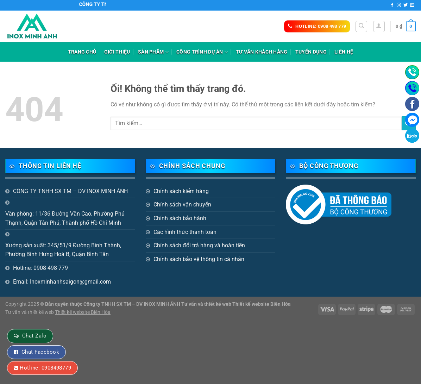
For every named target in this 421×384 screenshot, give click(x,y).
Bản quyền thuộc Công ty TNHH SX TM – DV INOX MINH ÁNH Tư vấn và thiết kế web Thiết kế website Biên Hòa (168, 304)
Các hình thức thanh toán (184, 232)
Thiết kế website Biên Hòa (83, 312)
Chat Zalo (34, 336)
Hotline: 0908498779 (45, 368)
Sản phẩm (153, 52)
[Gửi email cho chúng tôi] (412, 5)
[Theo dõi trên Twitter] (405, 5)
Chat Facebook (40, 352)
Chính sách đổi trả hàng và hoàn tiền (199, 245)
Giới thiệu (117, 52)
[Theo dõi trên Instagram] (399, 5)
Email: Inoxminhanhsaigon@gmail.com (62, 281)
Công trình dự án (202, 52)
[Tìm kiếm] (361, 26)
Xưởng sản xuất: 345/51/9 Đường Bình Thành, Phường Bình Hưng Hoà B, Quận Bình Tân (63, 250)
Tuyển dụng (311, 52)
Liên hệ (343, 52)
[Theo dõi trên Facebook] (392, 5)
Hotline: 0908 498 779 (40, 268)
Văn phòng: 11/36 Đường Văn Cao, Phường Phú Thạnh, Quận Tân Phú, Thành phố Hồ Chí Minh (65, 218)
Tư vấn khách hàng (262, 52)
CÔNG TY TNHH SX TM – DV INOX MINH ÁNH (70, 191)
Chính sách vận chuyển (182, 204)
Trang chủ (82, 52)
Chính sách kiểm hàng (181, 191)
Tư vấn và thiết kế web (30, 312)
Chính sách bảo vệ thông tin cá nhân (198, 259)
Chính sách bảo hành (179, 218)
